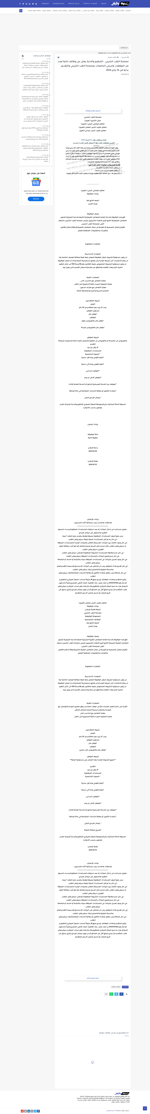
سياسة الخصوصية (58, 3)
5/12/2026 (44, 126)
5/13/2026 (44, 155)
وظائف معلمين (109, 10)
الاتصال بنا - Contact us (90, 3)
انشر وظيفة (45, 3)
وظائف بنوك (99, 10)
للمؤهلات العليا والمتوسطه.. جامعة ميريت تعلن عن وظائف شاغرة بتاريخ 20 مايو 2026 (35, 109)
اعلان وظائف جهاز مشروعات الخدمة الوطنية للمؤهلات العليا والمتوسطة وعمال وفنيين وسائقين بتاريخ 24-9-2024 (35, 148)
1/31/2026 (44, 135)
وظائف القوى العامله (34, 10)
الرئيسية (128, 10)
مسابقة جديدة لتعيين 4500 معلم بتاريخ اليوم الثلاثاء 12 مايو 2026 (35, 129)
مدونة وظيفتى (110, 1110)
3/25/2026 (44, 72)
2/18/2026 (44, 115)
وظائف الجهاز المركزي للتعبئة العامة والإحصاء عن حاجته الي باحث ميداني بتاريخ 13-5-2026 (35, 159)
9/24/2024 (44, 144)
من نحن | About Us (73, 3)
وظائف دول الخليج (89, 10)
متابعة (36, 199)
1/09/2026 (44, 94)
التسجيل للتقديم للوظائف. (92, 111)
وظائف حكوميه (119, 10)
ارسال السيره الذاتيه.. (92, 978)
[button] (121, 994)
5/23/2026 (44, 61)
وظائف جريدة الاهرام (74, 10)
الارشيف (103, 3)
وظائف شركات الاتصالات (59, 10)
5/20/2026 (44, 83)
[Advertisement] (75, 29)
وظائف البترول (46, 10)
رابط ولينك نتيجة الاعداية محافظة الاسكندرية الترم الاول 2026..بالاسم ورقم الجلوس (35, 138)
